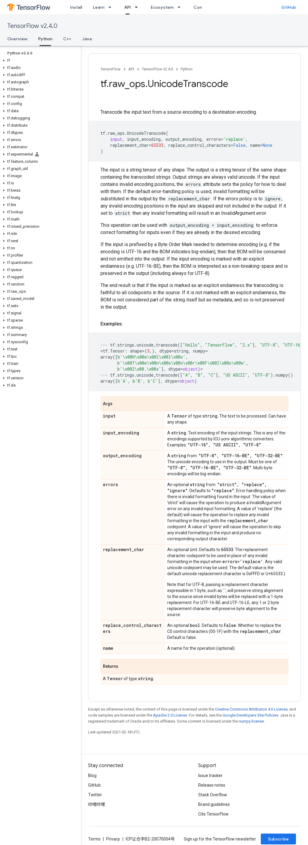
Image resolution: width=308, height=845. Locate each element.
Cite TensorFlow (213, 814)
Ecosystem (162, 7)
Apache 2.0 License (170, 715)
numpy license (251, 721)
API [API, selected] (127, 7)
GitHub (288, 7)
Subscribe (278, 839)
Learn (98, 7)
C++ (67, 39)
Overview (17, 39)
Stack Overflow (212, 794)
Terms (94, 839)
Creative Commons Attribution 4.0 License (251, 709)
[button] (39, 60)
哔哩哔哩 (96, 804)
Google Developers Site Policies (250, 715)
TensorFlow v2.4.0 (32, 26)
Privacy (113, 839)
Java (87, 39)
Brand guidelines (214, 804)
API (131, 69)
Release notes (211, 785)
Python (186, 69)
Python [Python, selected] (45, 39)
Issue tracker (210, 775)
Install (76, 7)
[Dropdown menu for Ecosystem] (181, 7)
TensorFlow (110, 69)
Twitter (95, 794)
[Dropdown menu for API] (138, 7)
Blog (92, 775)
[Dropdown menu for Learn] (111, 7)
